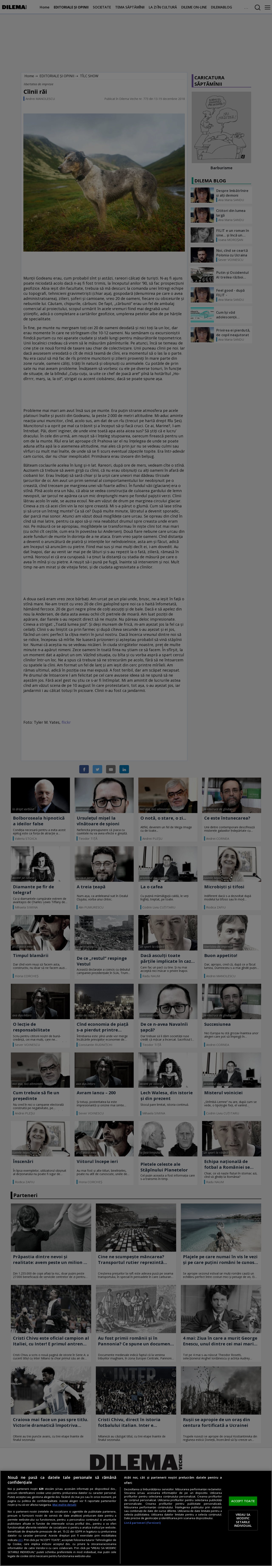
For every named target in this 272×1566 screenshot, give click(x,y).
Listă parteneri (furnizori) (142, 1523)
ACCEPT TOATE (243, 1501)
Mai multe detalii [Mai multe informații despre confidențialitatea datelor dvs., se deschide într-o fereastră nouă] (64, 1505)
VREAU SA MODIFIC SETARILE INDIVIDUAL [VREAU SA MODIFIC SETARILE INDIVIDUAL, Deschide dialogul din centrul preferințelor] (243, 1520)
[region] (136, 1518)
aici (20, 1540)
